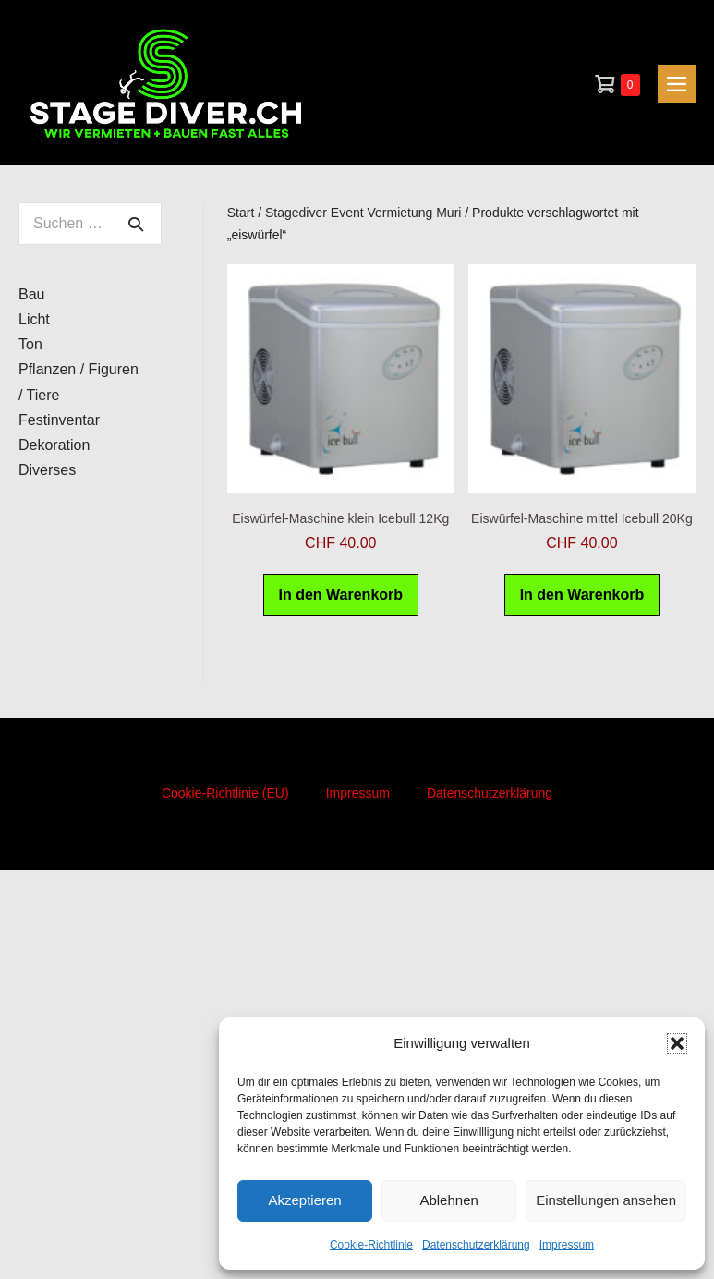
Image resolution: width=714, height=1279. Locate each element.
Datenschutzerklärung (476, 1244)
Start (241, 212)
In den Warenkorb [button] (341, 595)
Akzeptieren (304, 1200)
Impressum (566, 1244)
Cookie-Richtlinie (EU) (225, 793)
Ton (30, 344)
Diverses (47, 470)
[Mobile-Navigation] (677, 84)
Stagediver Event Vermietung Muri (363, 212)
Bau (31, 294)
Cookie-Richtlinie (371, 1244)
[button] (677, 1043)
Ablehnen (448, 1200)
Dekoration (54, 445)
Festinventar (59, 420)
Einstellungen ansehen (606, 1200)
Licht (34, 319)
